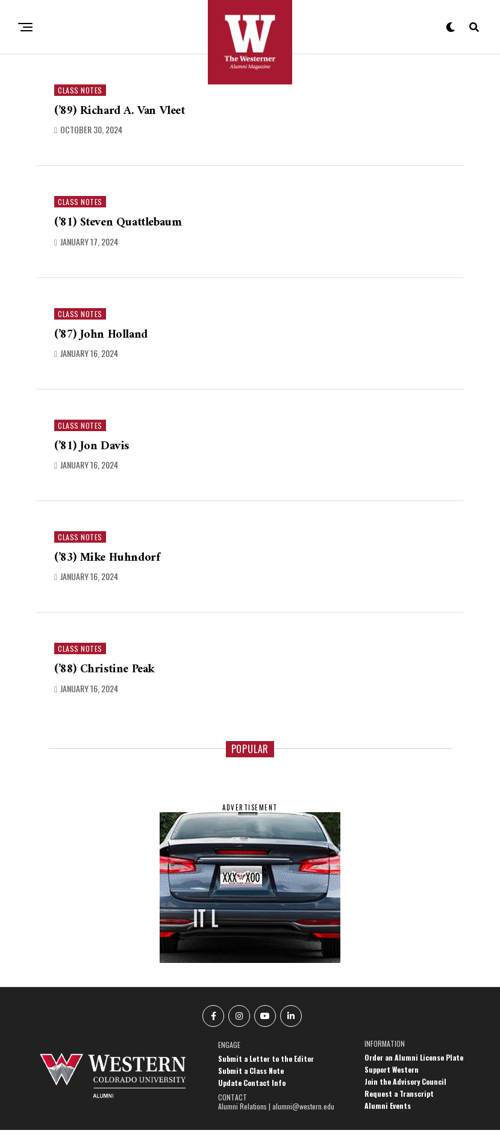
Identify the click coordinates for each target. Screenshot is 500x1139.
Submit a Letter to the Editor (266, 1067)
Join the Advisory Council (405, 1090)
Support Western (391, 1078)
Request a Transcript (399, 1102)
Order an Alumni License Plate (413, 1066)
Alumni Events (387, 1114)
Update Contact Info (252, 1092)
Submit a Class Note (251, 1079)
